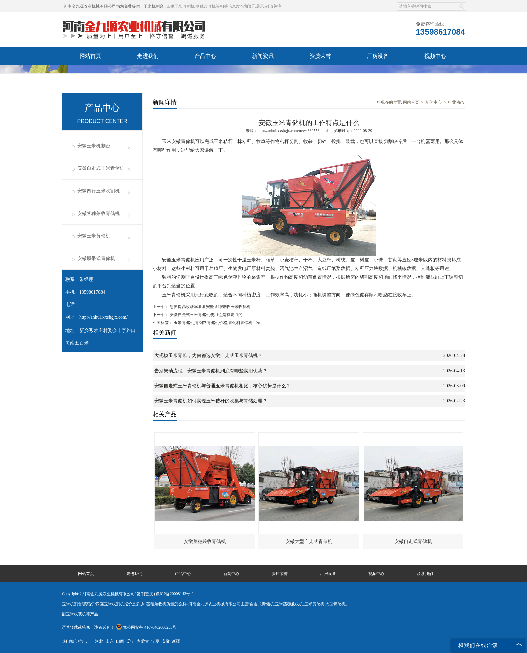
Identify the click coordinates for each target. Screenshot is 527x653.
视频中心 (435, 56)
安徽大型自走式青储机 (308, 541)
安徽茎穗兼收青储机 (98, 213)
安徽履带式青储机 (96, 258)
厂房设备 (378, 56)
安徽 (166, 641)
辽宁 (130, 641)
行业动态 (456, 102)
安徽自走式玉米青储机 (100, 168)
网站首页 (90, 56)
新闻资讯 (263, 56)
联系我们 (148, 73)
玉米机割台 (154, 6)
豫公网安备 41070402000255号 (146, 627)
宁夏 (155, 641)
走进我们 (148, 56)
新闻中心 (433, 102)
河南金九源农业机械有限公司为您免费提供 (102, 6)
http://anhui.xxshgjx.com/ (103, 317)
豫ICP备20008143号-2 (175, 593)
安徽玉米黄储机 (93, 235)
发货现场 (90, 73)
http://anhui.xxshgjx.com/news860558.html (293, 130)
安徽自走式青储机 (413, 541)
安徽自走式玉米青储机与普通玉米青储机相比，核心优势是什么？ (222, 385)
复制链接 (145, 593)
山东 (110, 641)
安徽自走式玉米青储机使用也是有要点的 (205, 314)
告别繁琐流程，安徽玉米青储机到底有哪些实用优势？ (210, 370)
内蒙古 (143, 641)
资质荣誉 (320, 56)
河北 (99, 641)
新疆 (176, 641)
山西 (120, 641)
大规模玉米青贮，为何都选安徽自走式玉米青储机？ (208, 355)
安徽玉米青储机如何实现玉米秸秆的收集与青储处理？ (210, 401)
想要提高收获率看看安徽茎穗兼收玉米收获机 (209, 306)
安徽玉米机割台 (93, 145)
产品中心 (205, 56)
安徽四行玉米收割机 (98, 190)
